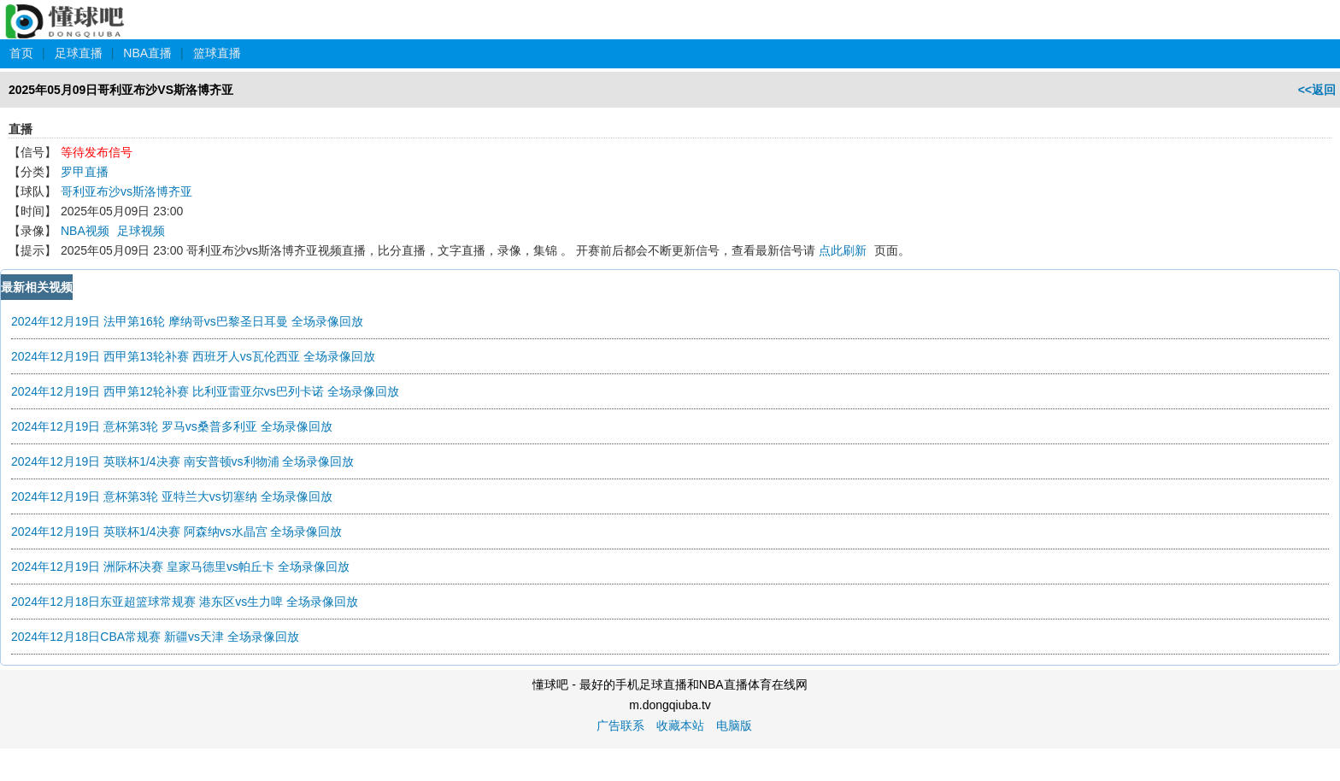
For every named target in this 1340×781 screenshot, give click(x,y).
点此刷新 (843, 250)
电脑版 (734, 725)
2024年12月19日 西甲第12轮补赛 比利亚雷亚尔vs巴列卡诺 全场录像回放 (205, 391)
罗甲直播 (85, 172)
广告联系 (620, 725)
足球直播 (79, 53)
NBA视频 (85, 231)
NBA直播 (147, 53)
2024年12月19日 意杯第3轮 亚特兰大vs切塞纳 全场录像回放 (171, 496)
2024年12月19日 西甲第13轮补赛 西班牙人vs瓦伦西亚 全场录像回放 (193, 356)
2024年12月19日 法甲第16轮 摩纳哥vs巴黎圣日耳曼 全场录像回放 (187, 321)
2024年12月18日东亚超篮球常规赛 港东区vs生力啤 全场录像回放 (184, 601)
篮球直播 (217, 53)
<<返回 (1317, 90)
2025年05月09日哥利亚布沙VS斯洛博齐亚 (121, 90)
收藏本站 (680, 725)
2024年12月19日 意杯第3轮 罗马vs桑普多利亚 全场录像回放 (171, 426)
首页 (21, 53)
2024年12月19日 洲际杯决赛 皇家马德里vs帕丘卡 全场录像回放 (180, 566)
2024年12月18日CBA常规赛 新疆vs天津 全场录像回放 (155, 636)
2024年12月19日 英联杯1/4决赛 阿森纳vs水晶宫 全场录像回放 (176, 531)
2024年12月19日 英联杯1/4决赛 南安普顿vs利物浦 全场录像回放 (182, 461)
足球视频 (141, 231)
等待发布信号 (96, 152)
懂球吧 (66, 12)
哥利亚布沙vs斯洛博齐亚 (126, 191)
